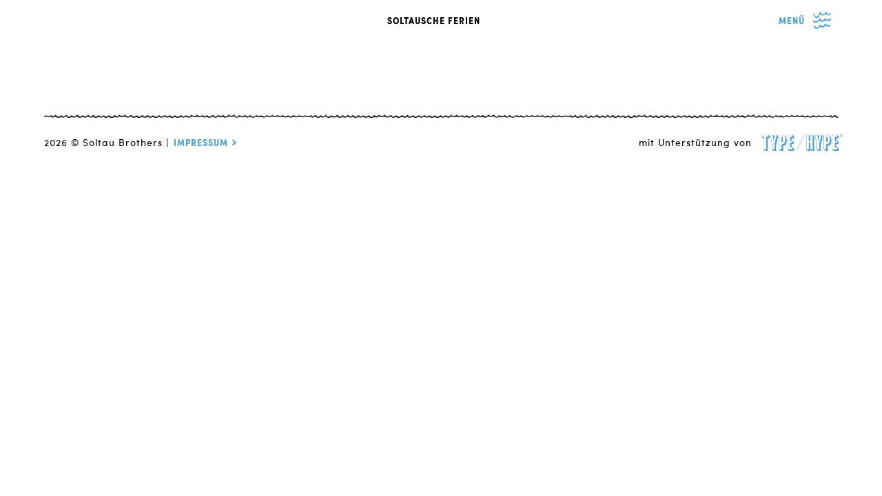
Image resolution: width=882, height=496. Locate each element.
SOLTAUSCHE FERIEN (433, 21)
